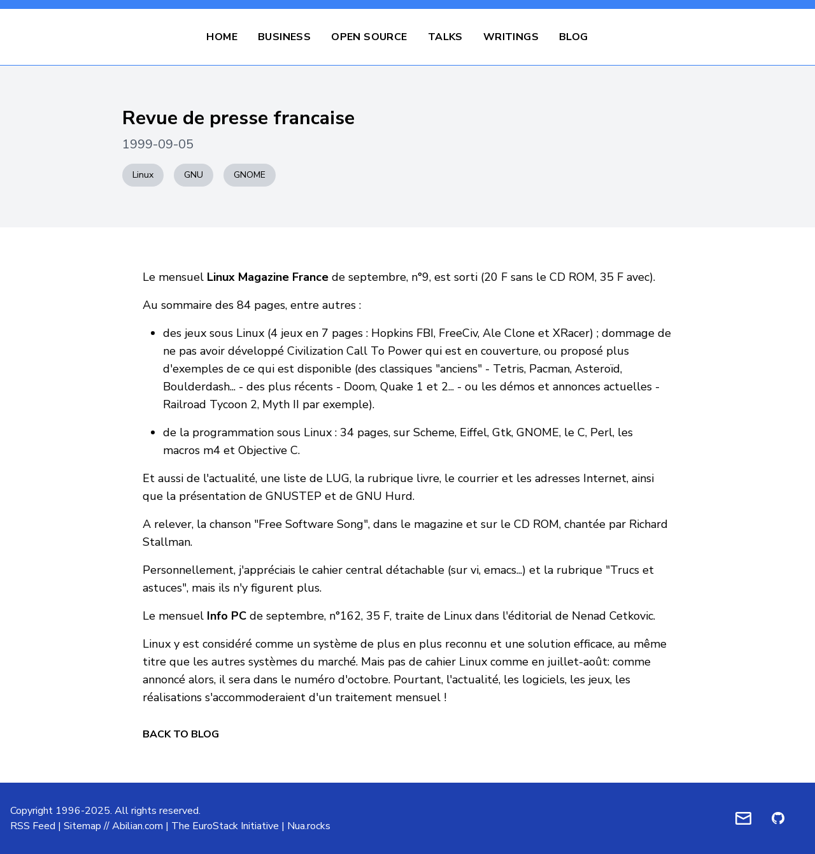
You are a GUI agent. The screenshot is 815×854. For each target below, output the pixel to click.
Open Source (369, 37)
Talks (445, 37)
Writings (511, 37)
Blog (573, 37)
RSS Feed (32, 826)
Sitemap (82, 826)
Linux (142, 175)
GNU (193, 175)
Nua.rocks (308, 826)
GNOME (250, 175)
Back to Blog (181, 734)
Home (221, 37)
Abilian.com (137, 826)
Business (284, 37)
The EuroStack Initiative (225, 826)
